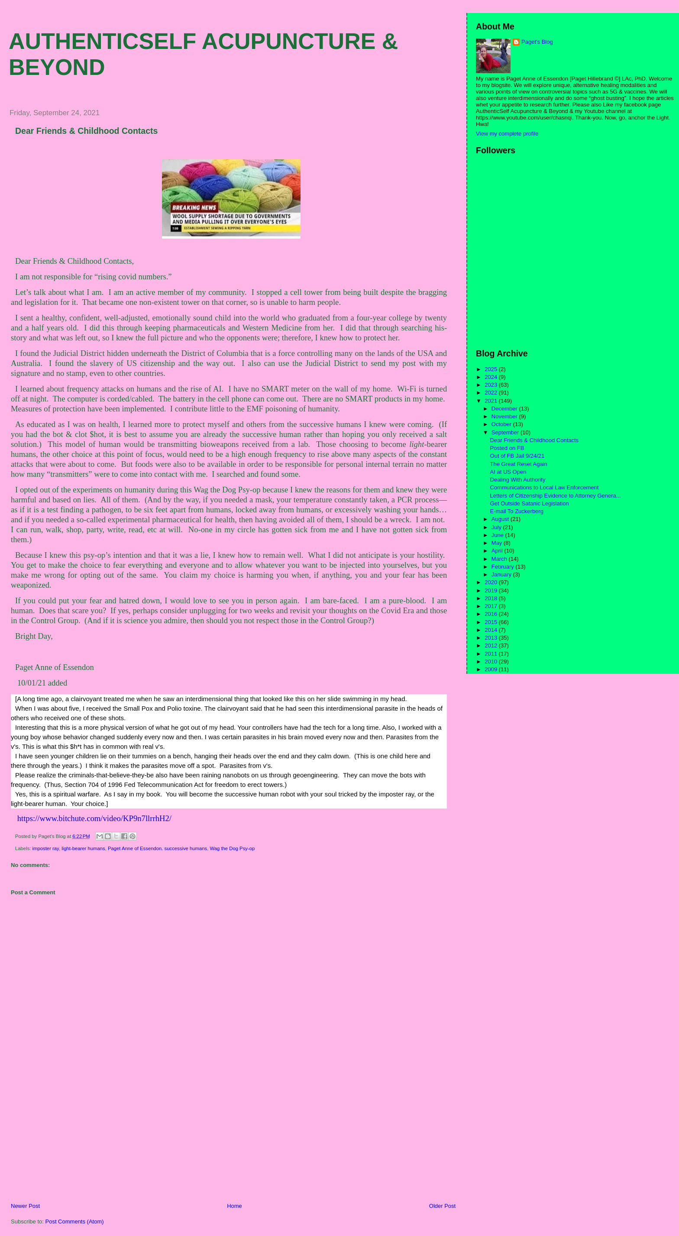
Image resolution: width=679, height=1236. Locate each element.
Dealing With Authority (518, 479)
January (502, 574)
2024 (492, 377)
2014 (492, 630)
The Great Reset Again (518, 464)
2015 (492, 622)
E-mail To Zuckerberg (516, 511)
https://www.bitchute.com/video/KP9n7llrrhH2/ (93, 818)
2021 (492, 401)
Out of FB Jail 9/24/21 (517, 456)
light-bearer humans (83, 848)
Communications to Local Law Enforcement (544, 487)
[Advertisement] (67, 1141)
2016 (492, 614)
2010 (492, 661)
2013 (492, 637)
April (497, 550)
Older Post (442, 1206)
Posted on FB (507, 448)
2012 (492, 645)
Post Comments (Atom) (74, 1221)
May (497, 543)
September (506, 432)
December (505, 408)
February (503, 566)
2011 (492, 653)
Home (234, 1206)
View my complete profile (507, 133)
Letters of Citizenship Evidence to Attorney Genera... (555, 495)
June (498, 535)
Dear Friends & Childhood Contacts (86, 131)
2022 (492, 392)
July (497, 527)
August (501, 519)
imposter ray (45, 848)
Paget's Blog (537, 42)
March (500, 559)
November (505, 416)
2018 (492, 598)
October (502, 424)
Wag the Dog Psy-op (232, 848)
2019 (492, 590)
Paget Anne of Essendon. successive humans (157, 848)
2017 (492, 606)
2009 (492, 669)
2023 (492, 385)
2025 (492, 369)
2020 (492, 582)
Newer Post (25, 1206)
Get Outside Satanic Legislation (529, 503)
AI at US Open (508, 472)
